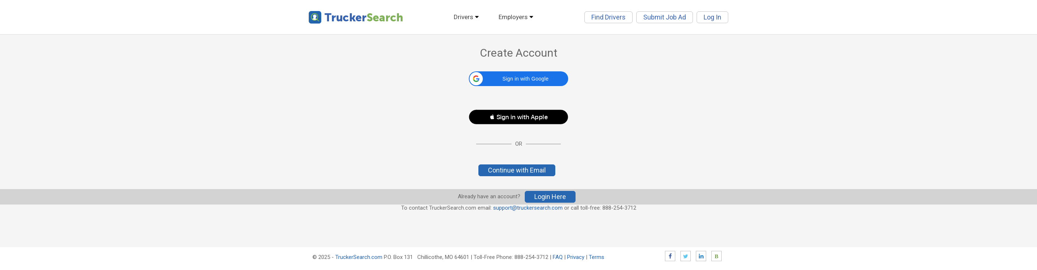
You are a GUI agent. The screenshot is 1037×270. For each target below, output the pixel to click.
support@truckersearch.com (528, 208)
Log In (712, 17)
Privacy (575, 257)
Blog (716, 256)
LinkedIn (701, 256)
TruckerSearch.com (358, 257)
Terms (596, 257)
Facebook (670, 256)
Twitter (685, 256)
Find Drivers (608, 17)
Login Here (550, 196)
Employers (513, 17)
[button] (518, 78)
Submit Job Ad (664, 17)
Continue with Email (517, 170)
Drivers (463, 17)
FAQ (558, 257)
